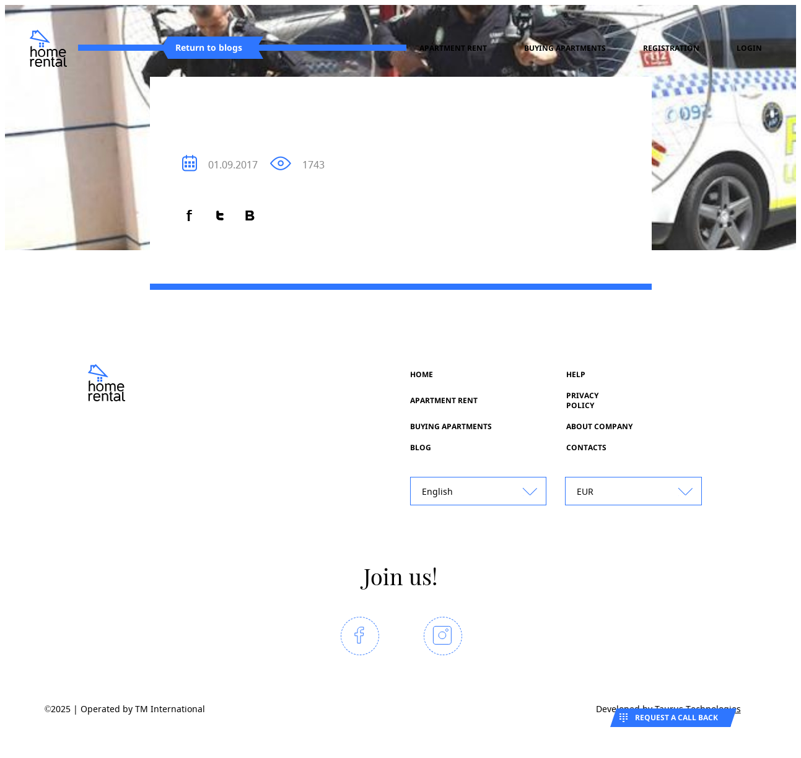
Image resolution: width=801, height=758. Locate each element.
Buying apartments (565, 48)
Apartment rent (453, 48)
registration (671, 48)
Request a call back (676, 717)
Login (749, 48)
